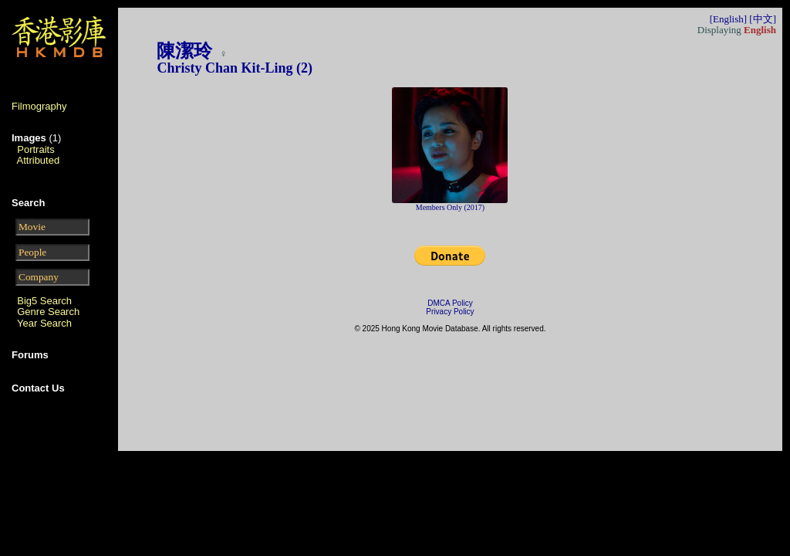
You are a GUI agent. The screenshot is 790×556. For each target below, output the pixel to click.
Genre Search (48, 311)
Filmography (39, 106)
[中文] (762, 19)
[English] (728, 19)
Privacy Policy (450, 311)
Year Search (44, 323)
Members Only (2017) (450, 207)
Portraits (35, 149)
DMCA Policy (449, 303)
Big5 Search (44, 301)
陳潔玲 (187, 51)
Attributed (38, 160)
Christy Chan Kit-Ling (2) (234, 68)
